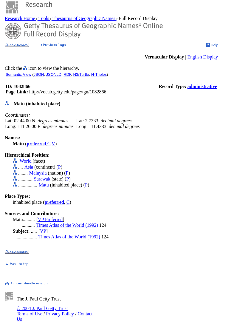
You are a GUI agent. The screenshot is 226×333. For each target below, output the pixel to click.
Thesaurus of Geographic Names (84, 18)
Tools (44, 18)
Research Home (20, 18)
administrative (202, 86)
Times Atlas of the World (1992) (67, 225)
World (26, 161)
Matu (44, 184)
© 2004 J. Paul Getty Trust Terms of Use (42, 311)
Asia (28, 166)
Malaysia (38, 172)
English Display (202, 56)
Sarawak (42, 178)
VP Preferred (50, 219)
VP (43, 231)
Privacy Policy (60, 313)
